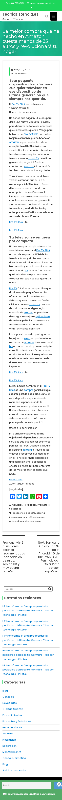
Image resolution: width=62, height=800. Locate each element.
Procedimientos (12, 715)
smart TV (33, 158)
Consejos (17, 504)
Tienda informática (14, 758)
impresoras (15, 517)
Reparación (9, 746)
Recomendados (12, 727)
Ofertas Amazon (12, 709)
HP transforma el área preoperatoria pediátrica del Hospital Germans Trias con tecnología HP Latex (28, 610)
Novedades (30, 504)
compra (28, 390)
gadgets (30, 512)
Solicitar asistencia (14, 770)
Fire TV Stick (18, 104)
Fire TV (13, 288)
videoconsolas (33, 521)
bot (11, 346)
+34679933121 (15, 3)
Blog (5, 690)
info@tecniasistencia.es (41, 3)
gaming (40, 512)
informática (29, 517)
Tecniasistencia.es (20, 14)
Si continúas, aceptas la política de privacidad (28, 794)
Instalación (9, 739)
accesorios (19, 512)
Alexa (27, 338)
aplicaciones (43, 316)
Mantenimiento (11, 752)
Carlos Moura (19, 73)
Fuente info (15, 479)
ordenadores (16, 521)
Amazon (14, 142)
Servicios (7, 733)
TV (26, 270)
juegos (40, 517)
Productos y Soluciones (16, 721)
